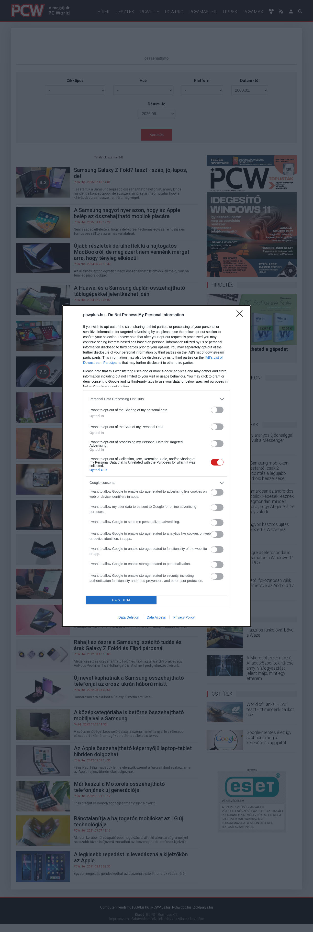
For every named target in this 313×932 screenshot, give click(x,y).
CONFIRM (121, 600)
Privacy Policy (184, 617)
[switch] (217, 410)
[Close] (241, 315)
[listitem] (156, 399)
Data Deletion (128, 617)
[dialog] (156, 466)
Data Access (156, 617)
